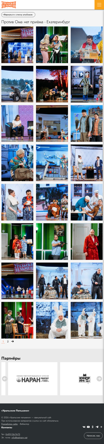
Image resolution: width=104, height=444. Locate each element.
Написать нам (93, 435)
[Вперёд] (12, 341)
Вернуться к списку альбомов (17, 14)
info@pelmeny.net (19, 437)
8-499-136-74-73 (13, 434)
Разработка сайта (9, 424)
